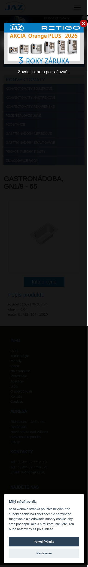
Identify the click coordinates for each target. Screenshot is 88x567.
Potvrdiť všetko (44, 541)
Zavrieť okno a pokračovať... (44, 72)
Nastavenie (44, 553)
